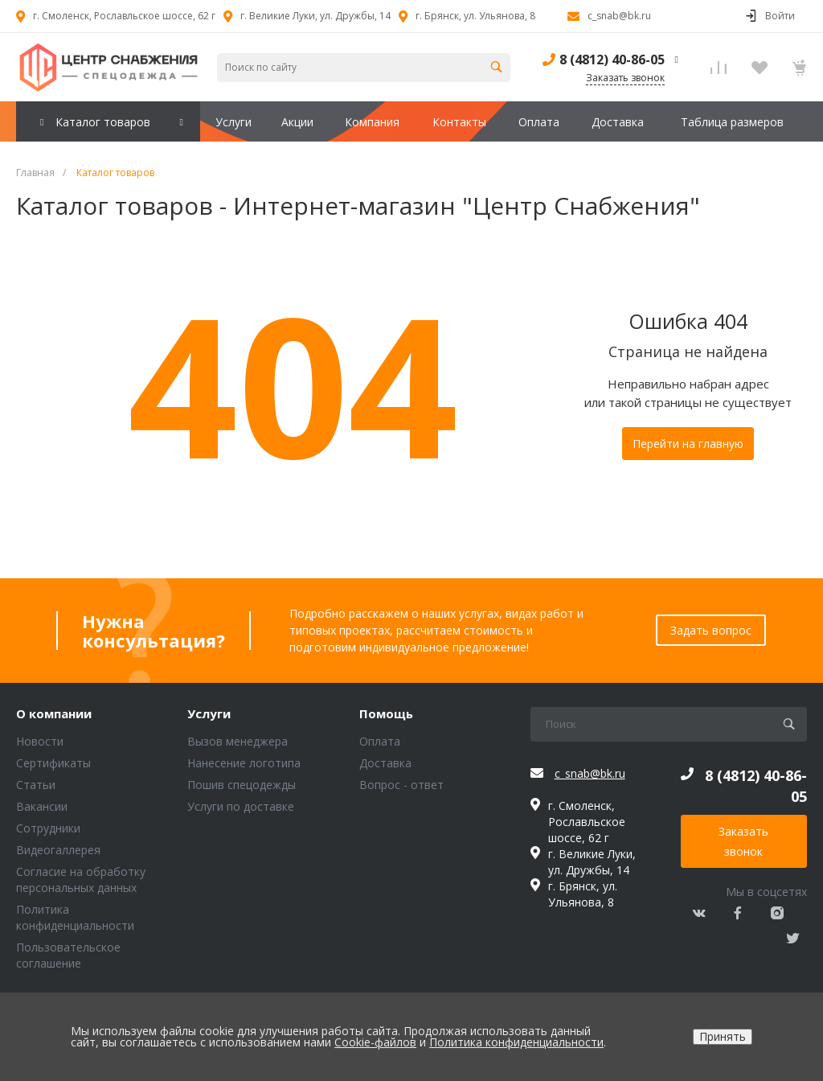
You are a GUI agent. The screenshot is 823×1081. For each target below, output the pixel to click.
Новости (39, 741)
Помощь (386, 714)
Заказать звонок (743, 841)
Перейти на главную (688, 443)
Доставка (385, 763)
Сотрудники (48, 828)
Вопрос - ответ (401, 784)
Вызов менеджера (237, 741)
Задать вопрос (710, 630)
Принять (722, 1036)
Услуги (209, 714)
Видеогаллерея (58, 849)
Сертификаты (53, 763)
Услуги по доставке (240, 806)
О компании (54, 714)
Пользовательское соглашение (68, 955)
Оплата (379, 741)
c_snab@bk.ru (619, 16)
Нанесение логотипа (244, 763)
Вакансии (42, 806)
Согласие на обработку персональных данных (80, 879)
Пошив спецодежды (241, 784)
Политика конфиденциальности (75, 917)
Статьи (35, 784)
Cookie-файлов (375, 1042)
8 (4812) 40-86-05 (612, 59)
